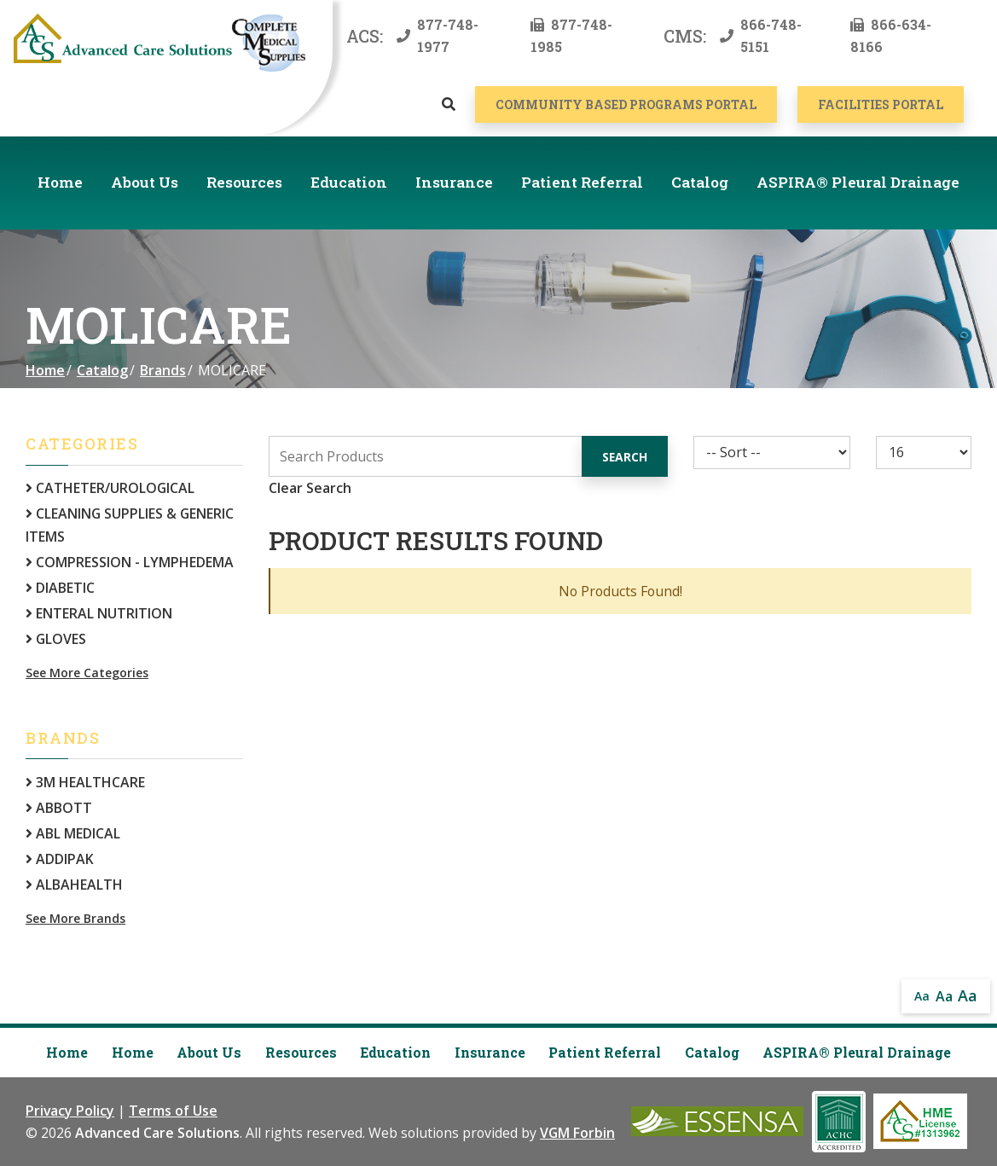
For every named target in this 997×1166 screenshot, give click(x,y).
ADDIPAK (60, 859)
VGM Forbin (577, 1132)
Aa (922, 996)
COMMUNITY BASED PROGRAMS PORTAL (626, 104)
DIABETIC (60, 587)
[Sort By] (771, 452)
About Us (144, 182)
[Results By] (923, 452)
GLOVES (56, 638)
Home (60, 182)
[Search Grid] (468, 456)
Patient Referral (582, 182)
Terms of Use (173, 1110)
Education (348, 182)
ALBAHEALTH (74, 884)
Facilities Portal (880, 104)
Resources (244, 182)
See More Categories (87, 672)
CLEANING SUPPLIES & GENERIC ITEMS (130, 524)
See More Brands (75, 918)
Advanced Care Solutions (157, 1132)
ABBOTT (59, 807)
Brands (163, 370)
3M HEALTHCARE (85, 782)
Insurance (454, 182)
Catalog (699, 182)
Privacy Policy (70, 1110)
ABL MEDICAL (73, 833)
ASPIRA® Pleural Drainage (857, 182)
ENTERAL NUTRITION (99, 613)
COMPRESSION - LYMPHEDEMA (130, 562)
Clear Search (310, 488)
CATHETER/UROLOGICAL (110, 488)
